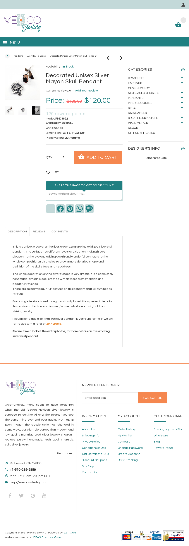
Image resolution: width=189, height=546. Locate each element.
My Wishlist (125, 435)
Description (17, 231)
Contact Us (90, 472)
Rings (132, 107)
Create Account (129, 453)
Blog (157, 441)
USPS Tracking (128, 460)
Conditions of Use (94, 447)
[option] (22, 110)
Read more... (65, 453)
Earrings (135, 83)
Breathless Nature (143, 117)
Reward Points (163, 447)
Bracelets (136, 78)
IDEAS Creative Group (47, 537)
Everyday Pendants (36, 56)
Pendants (18, 56)
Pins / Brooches (140, 102)
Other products (156, 157)
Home (7, 56)
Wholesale (161, 435)
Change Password (130, 447)
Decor (133, 127)
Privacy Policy (91, 441)
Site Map (88, 466)
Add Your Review (86, 90)
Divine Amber (137, 112)
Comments (59, 231)
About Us (88, 429)
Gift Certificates (141, 132)
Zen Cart (70, 532)
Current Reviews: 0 (58, 90)
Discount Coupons (94, 460)
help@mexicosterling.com (29, 482)
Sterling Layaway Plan (168, 429)
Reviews (39, 231)
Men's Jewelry (139, 88)
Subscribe (152, 398)
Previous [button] (8, 110)
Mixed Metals (138, 122)
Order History (127, 429)
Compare (124, 441)
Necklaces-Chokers (143, 92)
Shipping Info (90, 435)
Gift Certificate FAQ (95, 453)
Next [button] (37, 110)
